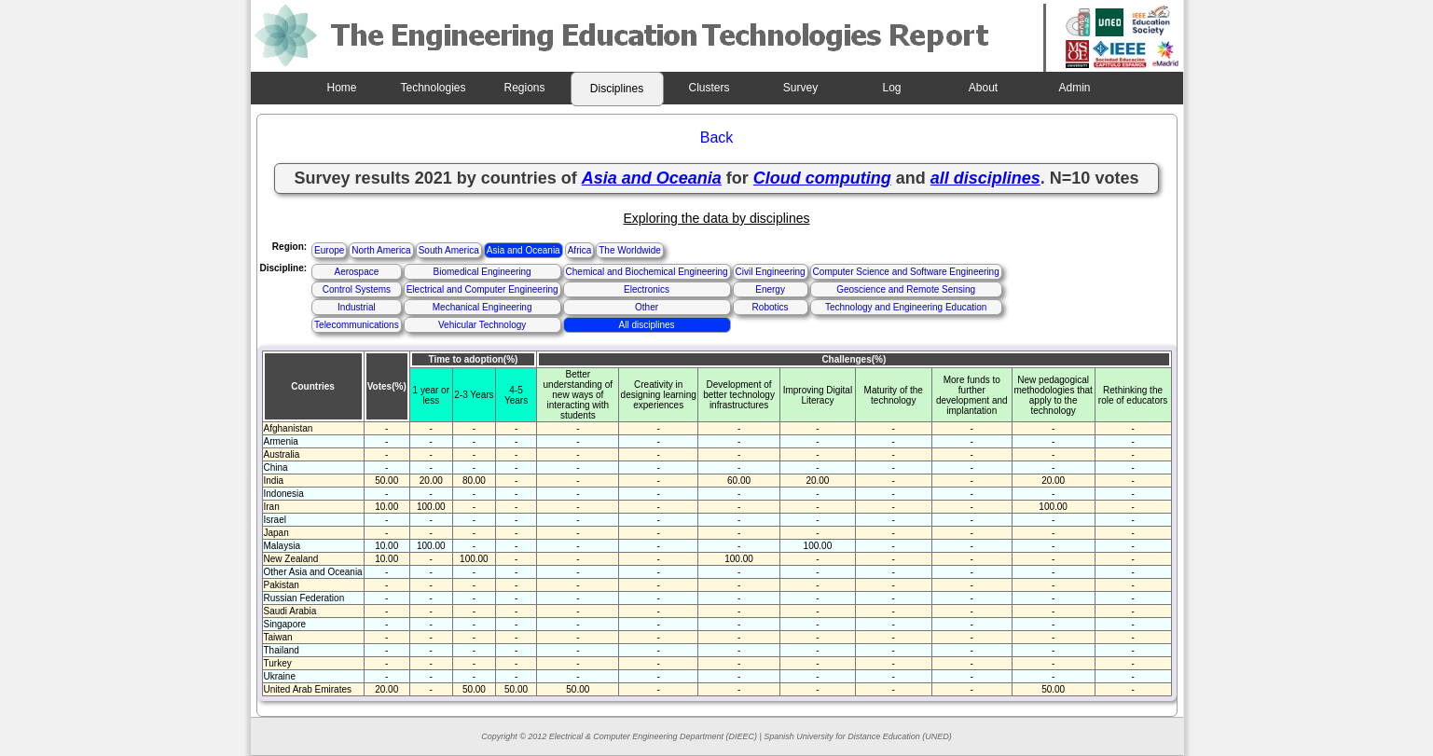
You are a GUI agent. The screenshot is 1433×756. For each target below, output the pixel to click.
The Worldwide (630, 250)
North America (380, 250)
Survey (800, 87)
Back (717, 137)
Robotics (770, 307)
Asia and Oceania (523, 250)
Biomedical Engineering (482, 272)
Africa (580, 250)
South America (449, 250)
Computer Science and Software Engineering (906, 272)
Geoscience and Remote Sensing (905, 289)
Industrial (357, 307)
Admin (1074, 87)
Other (646, 307)
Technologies (432, 87)
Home (341, 87)
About (983, 87)
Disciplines (616, 88)
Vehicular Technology (482, 325)
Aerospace (356, 272)
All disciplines (647, 325)
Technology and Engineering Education (905, 307)
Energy (770, 289)
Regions (523, 87)
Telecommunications (356, 325)
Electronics (646, 289)
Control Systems (357, 289)
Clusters (708, 87)
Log (891, 87)
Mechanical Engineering (482, 307)
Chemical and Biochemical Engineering (647, 272)
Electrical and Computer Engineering (482, 289)
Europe (329, 250)
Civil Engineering (771, 272)
